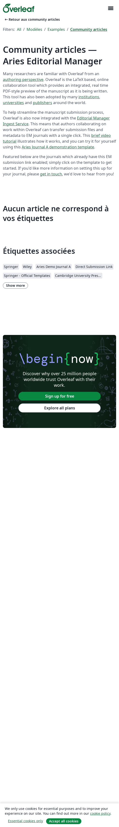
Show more (15, 285)
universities (13, 102)
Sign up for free (59, 396)
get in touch (51, 174)
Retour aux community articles (32, 19)
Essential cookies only (25, 821)
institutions (88, 97)
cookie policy (100, 813)
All (19, 29)
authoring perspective (23, 79)
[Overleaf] (18, 8)
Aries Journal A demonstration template (58, 147)
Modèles (34, 29)
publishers (42, 102)
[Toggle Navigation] (110, 8)
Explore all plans (59, 408)
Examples (56, 29)
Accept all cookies (63, 821)
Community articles (88, 29)
